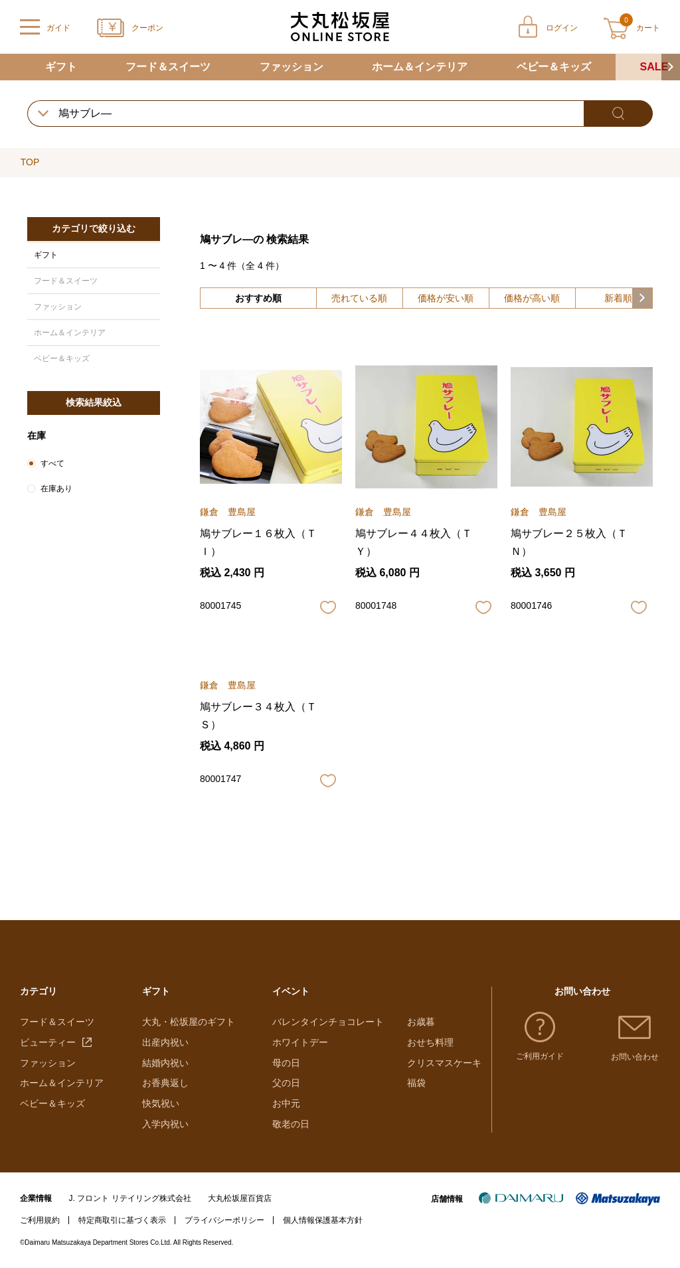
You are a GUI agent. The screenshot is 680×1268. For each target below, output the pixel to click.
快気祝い (160, 1103)
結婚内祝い (165, 1063)
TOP (30, 162)
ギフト (61, 66)
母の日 (286, 1063)
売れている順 (359, 298)
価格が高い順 (532, 298)
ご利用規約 (40, 1220)
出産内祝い (165, 1042)
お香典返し (165, 1082)
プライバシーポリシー (224, 1220)
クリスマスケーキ (444, 1063)
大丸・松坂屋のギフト (188, 1021)
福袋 (416, 1082)
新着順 (618, 298)
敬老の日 (290, 1124)
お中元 (286, 1103)
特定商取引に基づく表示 (122, 1220)
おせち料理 (430, 1042)
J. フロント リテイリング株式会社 (130, 1198)
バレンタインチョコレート (328, 1021)
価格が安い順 (445, 298)
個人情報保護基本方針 (323, 1220)
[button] (670, 67)
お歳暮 (421, 1021)
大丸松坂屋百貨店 (240, 1198)
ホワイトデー (300, 1042)
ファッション (291, 66)
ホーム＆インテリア (420, 66)
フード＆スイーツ (168, 66)
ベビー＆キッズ (554, 66)
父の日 (286, 1082)
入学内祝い (165, 1124)
